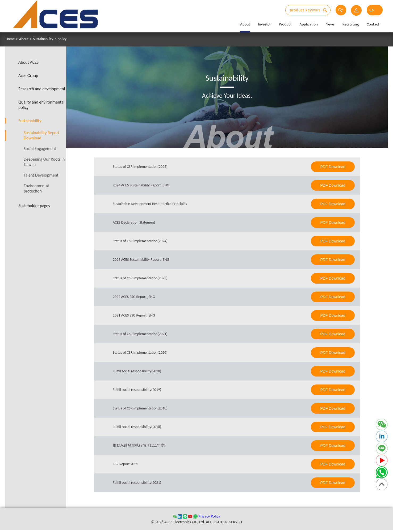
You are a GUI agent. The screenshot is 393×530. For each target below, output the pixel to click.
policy (62, 39)
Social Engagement (40, 148)
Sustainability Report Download (41, 135)
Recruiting (350, 24)
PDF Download (332, 167)
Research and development (41, 88)
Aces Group (28, 75)
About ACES (28, 62)
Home (10, 39)
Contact (373, 24)
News (330, 24)
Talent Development (41, 175)
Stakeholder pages (34, 205)
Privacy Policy (209, 516)
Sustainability (43, 39)
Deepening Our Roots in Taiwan (44, 162)
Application (308, 24)
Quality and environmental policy (41, 105)
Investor (264, 24)
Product (285, 24)
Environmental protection (36, 188)
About (245, 24)
